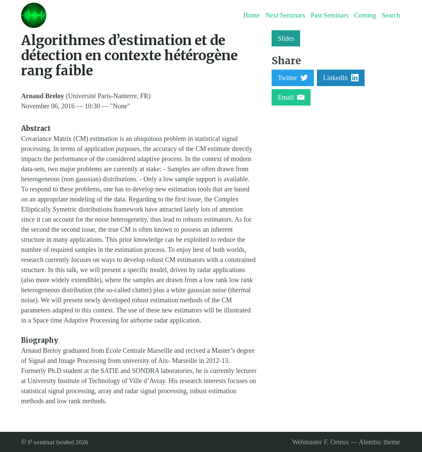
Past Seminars (329, 15)
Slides (286, 38)
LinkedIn (340, 77)
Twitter (293, 77)
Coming (365, 15)
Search (391, 15)
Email (291, 97)
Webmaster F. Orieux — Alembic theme (346, 442)
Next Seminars (285, 15)
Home (251, 15)
